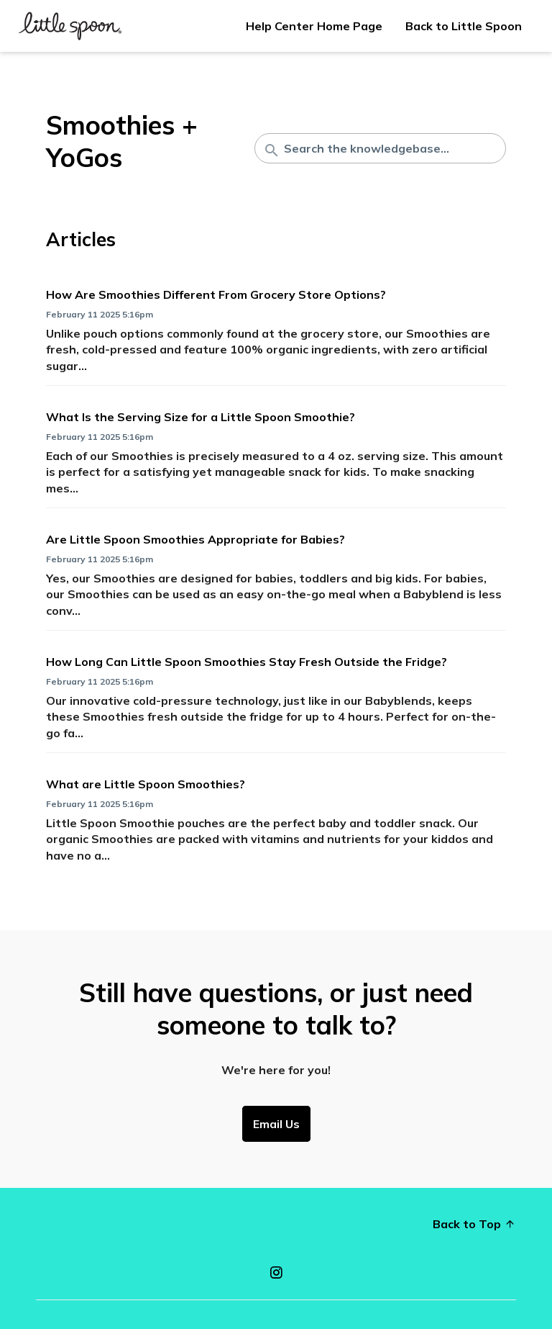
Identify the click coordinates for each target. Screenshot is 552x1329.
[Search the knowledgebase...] (380, 148)
